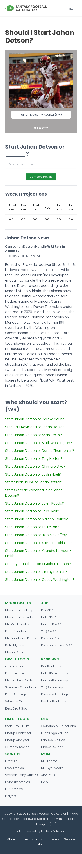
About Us (48, 775)
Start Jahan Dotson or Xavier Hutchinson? (39, 542)
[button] (71, 8)
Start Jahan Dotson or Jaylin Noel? (33, 474)
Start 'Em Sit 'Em (17, 726)
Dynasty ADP (51, 638)
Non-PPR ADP (51, 624)
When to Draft (15, 701)
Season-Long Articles (21, 775)
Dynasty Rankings (55, 694)
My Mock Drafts (17, 624)
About (11, 839)
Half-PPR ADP (50, 617)
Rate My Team (16, 645)
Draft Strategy (16, 694)
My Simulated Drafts (20, 638)
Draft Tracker (15, 673)
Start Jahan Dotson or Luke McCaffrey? (37, 535)
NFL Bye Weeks (52, 768)
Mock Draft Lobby (18, 610)
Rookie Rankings (53, 701)
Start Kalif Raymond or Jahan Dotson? (35, 427)
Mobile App (14, 652)
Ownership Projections (58, 726)
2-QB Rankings (52, 687)
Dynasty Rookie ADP (56, 645)
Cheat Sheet (14, 666)
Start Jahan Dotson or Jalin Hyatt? (33, 511)
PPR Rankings (51, 666)
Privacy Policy (33, 839)
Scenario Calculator (20, 687)
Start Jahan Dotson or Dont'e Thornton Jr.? (39, 450)
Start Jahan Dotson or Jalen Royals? (34, 503)
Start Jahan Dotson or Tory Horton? (33, 458)
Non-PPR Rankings (55, 680)
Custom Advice (17, 747)
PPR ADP (47, 610)
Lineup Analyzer (17, 740)
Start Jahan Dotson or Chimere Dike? (35, 466)
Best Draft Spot (16, 708)
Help (44, 782)
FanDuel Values (53, 740)
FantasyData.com (54, 831)
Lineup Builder (52, 747)
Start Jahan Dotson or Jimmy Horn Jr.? (36, 571)
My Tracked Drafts (19, 680)
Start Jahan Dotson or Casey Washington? (40, 579)
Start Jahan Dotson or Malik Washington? (38, 442)
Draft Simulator (16, 631)
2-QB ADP (48, 631)
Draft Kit (11, 761)
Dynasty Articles (17, 782)
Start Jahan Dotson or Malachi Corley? (36, 519)
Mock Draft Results (19, 617)
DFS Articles (14, 789)
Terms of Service (63, 839)
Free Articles (14, 768)
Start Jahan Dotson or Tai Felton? (32, 527)
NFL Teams (49, 761)
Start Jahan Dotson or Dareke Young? (35, 419)
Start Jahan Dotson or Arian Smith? (33, 435)
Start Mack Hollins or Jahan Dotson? (34, 482)
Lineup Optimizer (18, 733)
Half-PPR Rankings (54, 673)
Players (10, 796)
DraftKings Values (54, 733)
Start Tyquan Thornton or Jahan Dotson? (38, 564)
